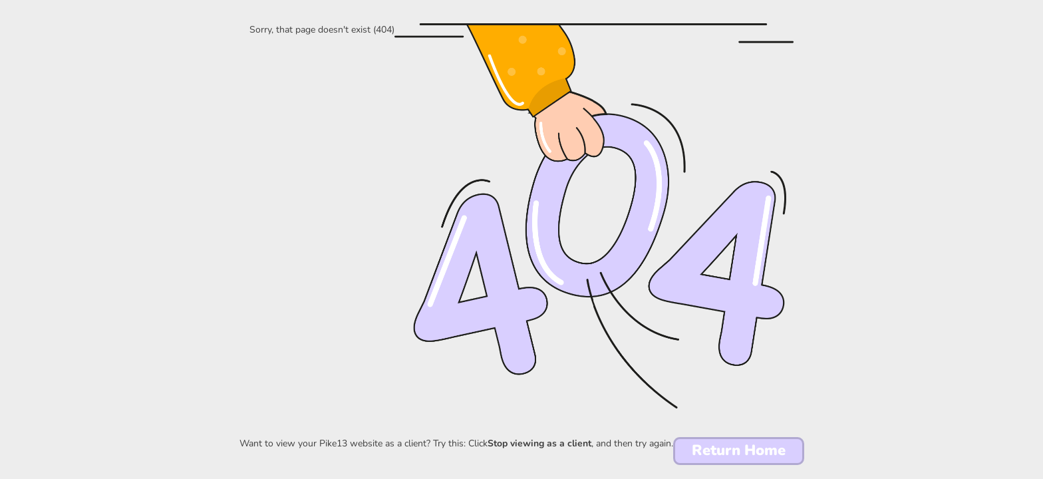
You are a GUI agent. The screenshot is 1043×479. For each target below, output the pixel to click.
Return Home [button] (739, 450)
